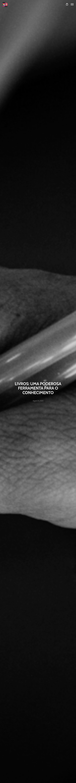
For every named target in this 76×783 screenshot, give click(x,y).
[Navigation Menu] (72, 4)
